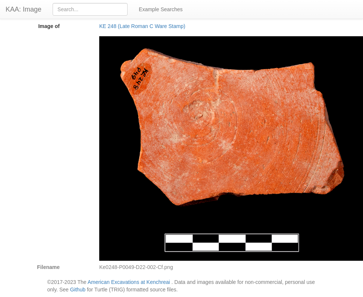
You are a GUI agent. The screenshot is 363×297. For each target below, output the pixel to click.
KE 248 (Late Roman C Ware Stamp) (142, 26)
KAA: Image (23, 9)
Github (77, 290)
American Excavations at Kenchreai (129, 282)
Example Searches (161, 9)
